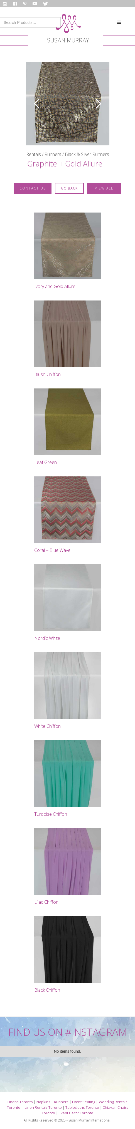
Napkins (43, 1101)
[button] (119, 22)
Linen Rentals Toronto (43, 1107)
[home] (67, 30)
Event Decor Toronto (76, 1112)
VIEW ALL (104, 188)
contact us (32, 188)
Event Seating (83, 1101)
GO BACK (69, 188)
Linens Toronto (20, 1101)
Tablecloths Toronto (82, 1107)
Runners (61, 1101)
